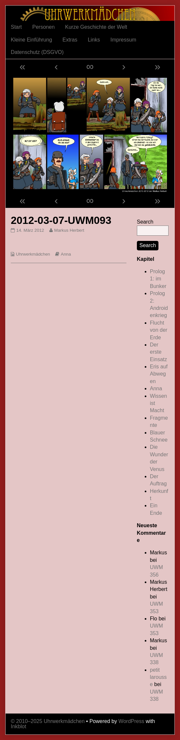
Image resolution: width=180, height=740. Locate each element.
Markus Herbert (69, 230)
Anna (66, 254)
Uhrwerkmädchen (33, 254)
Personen (43, 27)
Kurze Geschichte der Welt (96, 27)
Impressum (123, 39)
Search (145, 222)
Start (16, 27)
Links (94, 39)
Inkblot (18, 726)
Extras (69, 39)
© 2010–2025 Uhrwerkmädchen (48, 721)
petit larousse (158, 677)
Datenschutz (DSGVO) (37, 52)
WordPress (131, 721)
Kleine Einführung (31, 39)
